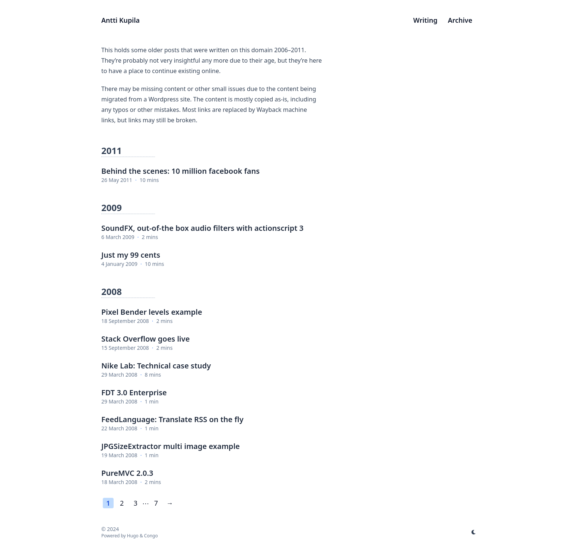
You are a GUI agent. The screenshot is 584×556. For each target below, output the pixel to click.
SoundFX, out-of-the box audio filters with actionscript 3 (202, 228)
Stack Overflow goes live (145, 339)
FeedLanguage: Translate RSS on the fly (172, 419)
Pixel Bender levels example (151, 312)
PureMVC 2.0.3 (127, 473)
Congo (151, 536)
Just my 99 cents (130, 255)
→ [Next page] (169, 503)
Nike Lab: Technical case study (156, 366)
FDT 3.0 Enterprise (134, 392)
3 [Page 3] (135, 503)
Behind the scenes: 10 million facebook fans (180, 171)
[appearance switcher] (474, 532)
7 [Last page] (156, 503)
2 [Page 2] (122, 503)
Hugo (133, 536)
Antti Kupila (120, 20)
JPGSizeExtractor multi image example (170, 446)
